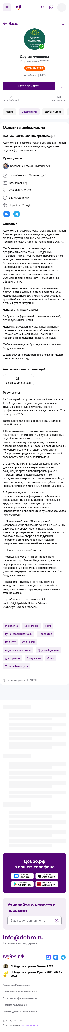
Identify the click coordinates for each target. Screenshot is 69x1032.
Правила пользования (15, 1005)
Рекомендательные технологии (20, 1011)
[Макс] (48, 957)
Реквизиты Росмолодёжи (16, 985)
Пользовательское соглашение (20, 991)
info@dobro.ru (23, 937)
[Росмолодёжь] (29, 1025)
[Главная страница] (18, 7)
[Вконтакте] (56, 957)
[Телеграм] (63, 957)
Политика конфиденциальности (20, 998)
